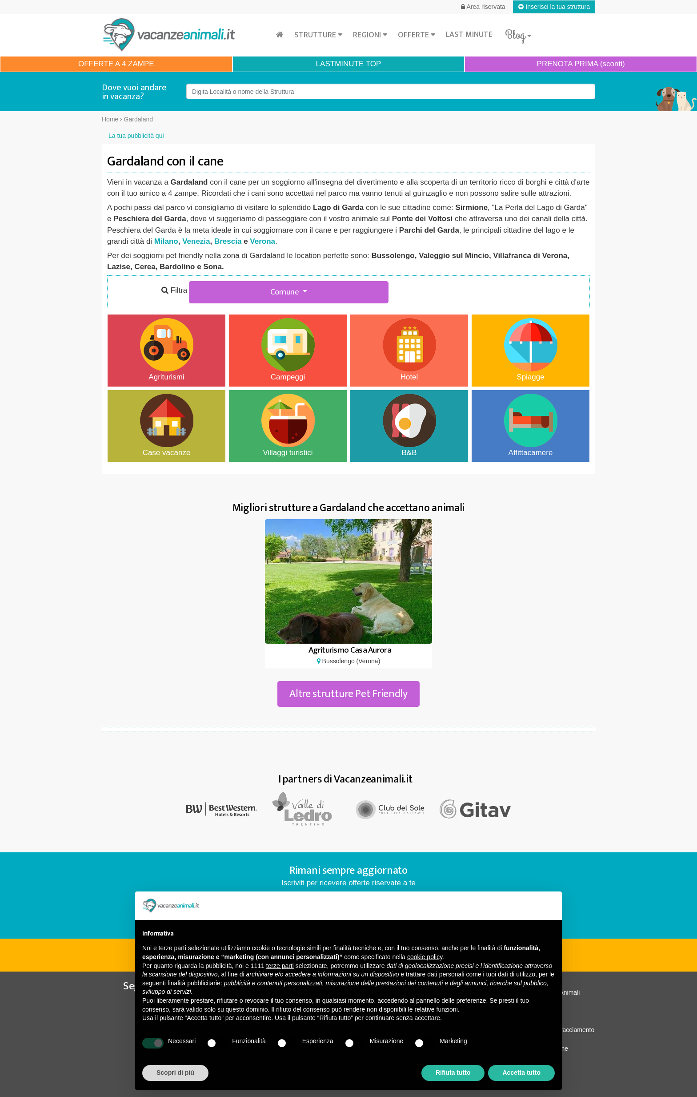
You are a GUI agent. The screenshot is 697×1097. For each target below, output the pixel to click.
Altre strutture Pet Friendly (348, 694)
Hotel (409, 349)
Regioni (370, 35)
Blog (518, 35)
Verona (262, 241)
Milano (166, 241)
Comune (285, 292)
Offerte (416, 35)
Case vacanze (166, 425)
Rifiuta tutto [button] (453, 1072)
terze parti (280, 965)
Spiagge (530, 349)
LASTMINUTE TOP (348, 64)
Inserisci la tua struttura (554, 6)
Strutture (318, 35)
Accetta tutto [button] (521, 1072)
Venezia (196, 241)
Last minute (469, 34)
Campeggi (288, 349)
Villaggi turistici (288, 425)
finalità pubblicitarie (194, 983)
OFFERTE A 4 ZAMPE (116, 64)
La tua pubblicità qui (136, 135)
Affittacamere (530, 425)
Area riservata (483, 6)
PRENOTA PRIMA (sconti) (581, 64)
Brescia (227, 241)
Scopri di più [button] (175, 1072)
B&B (409, 425)
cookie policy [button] (424, 956)
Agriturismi (166, 349)
